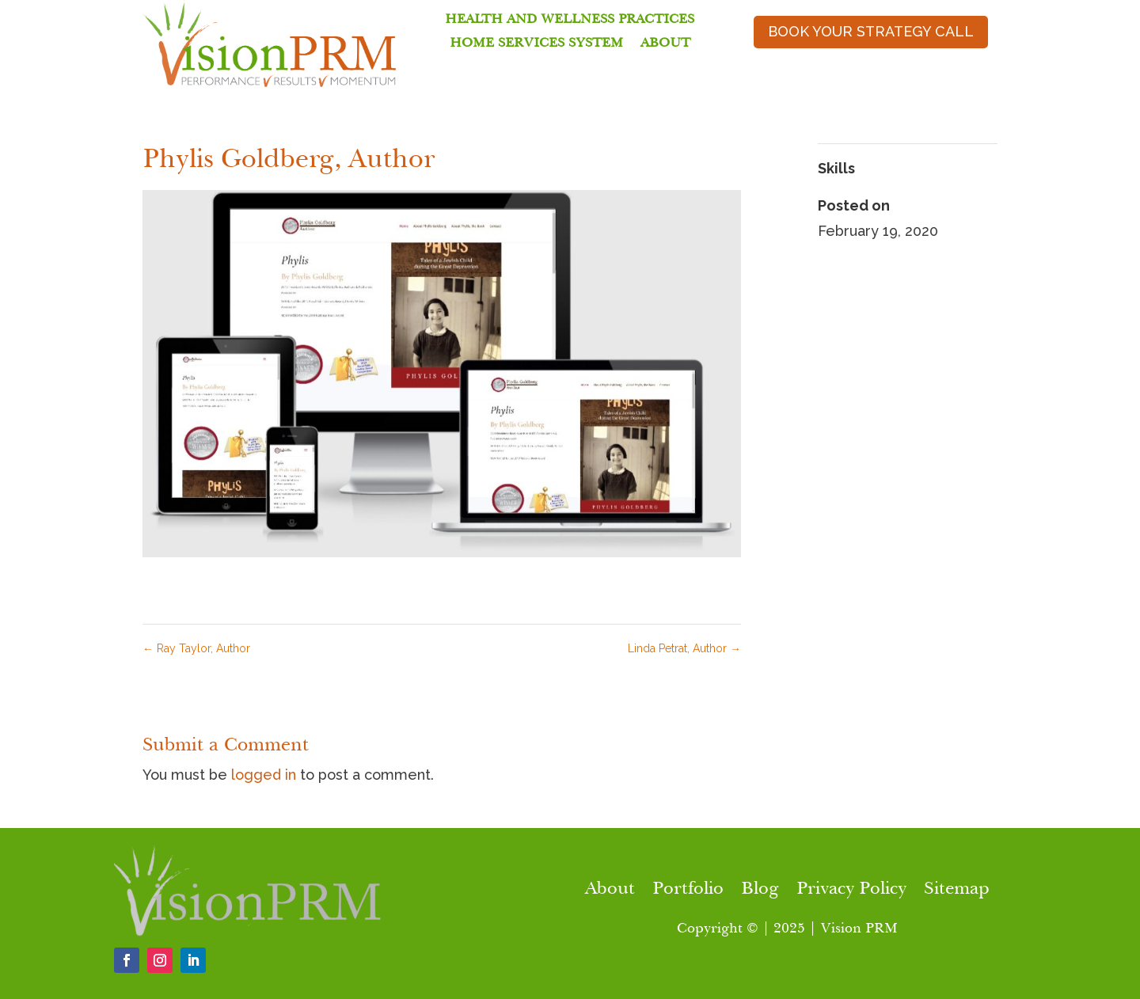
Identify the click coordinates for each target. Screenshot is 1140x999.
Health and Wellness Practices (569, 20)
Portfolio (688, 890)
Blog (760, 890)
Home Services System (536, 44)
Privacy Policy (851, 890)
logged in (263, 774)
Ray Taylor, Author (196, 648)
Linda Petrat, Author (684, 648)
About (665, 44)
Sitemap (957, 890)
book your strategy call (871, 31)
